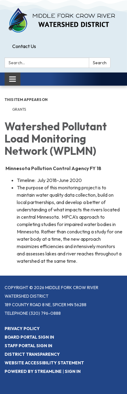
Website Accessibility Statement (44, 363)
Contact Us (24, 46)
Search (100, 62)
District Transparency (32, 354)
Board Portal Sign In (29, 337)
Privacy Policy (22, 328)
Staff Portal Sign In (28, 345)
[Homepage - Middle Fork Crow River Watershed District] (63, 20)
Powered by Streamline (33, 371)
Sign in (73, 371)
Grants (19, 109)
